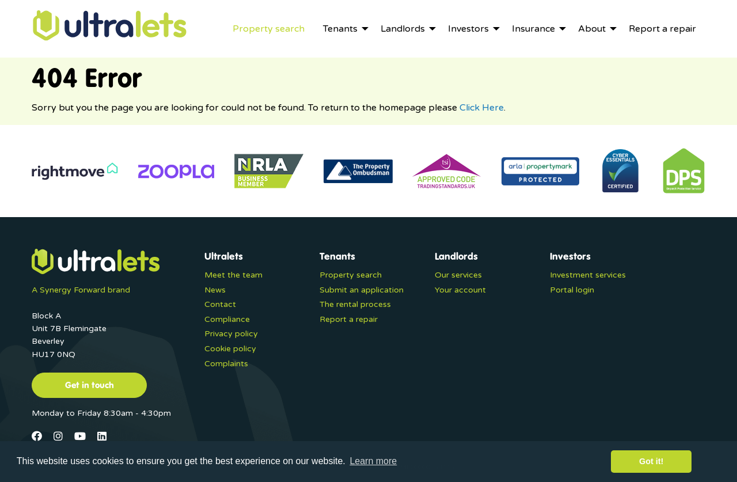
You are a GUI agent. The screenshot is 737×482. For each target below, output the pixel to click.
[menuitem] (268, 29)
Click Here (481, 107)
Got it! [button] (651, 461)
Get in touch (89, 384)
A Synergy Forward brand (81, 290)
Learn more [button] (373, 461)
